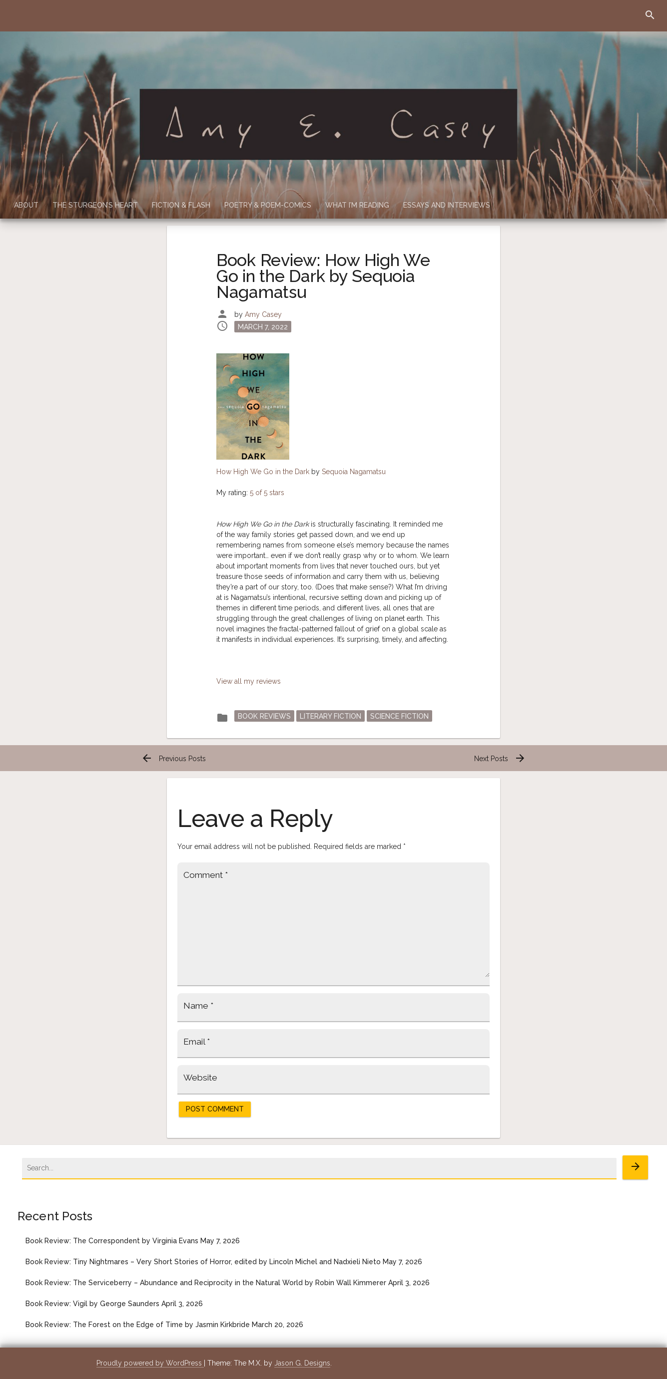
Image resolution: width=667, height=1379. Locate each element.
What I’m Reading (357, 205)
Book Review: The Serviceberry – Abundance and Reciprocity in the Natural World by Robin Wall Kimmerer (205, 1283)
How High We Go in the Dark (262, 472)
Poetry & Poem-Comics (267, 205)
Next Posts (500, 759)
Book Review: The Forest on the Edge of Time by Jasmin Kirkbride (137, 1325)
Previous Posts (173, 759)
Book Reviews (264, 716)
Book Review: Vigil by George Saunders (92, 1304)
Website (200, 1078)
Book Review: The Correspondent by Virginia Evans (111, 1241)
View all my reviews (248, 681)
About (26, 205)
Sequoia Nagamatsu (354, 472)
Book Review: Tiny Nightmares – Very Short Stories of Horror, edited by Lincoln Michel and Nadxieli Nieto (203, 1262)
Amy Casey (263, 314)
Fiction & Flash (181, 205)
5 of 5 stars (267, 493)
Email (196, 1042)
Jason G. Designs (302, 1363)
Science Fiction (399, 716)
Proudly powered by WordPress (150, 1363)
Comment (205, 875)
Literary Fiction (330, 716)
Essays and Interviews (446, 205)
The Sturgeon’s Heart (95, 205)
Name (198, 1006)
